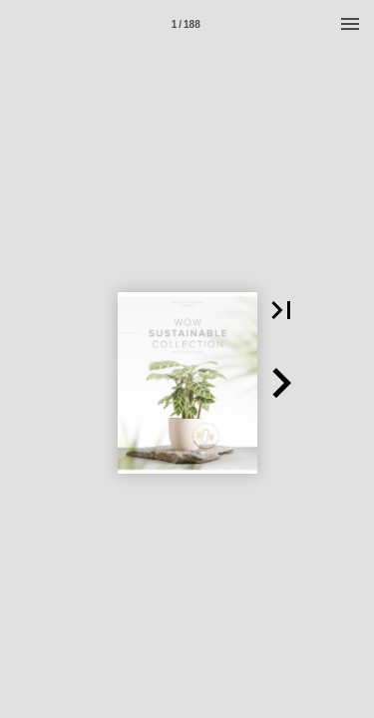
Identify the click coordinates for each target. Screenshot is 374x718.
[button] (281, 310)
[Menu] (350, 24)
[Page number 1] (185, 24)
